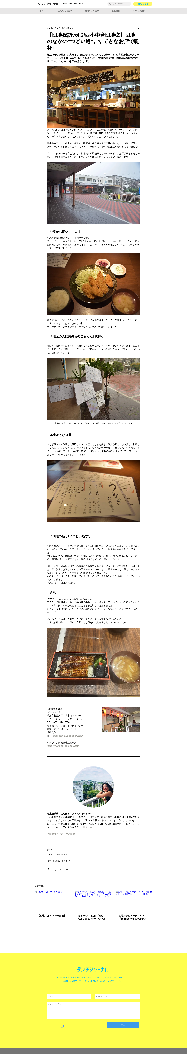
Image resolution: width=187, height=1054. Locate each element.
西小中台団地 (61, 854)
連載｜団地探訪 (54, 861)
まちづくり (66, 861)
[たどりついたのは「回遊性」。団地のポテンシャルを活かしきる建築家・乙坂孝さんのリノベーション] (93, 901)
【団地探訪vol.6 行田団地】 (52, 915)
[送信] (123, 1025)
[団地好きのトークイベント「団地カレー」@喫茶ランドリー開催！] (134, 901)
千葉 (50, 854)
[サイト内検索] (119, 4)
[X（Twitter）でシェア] (54, 869)
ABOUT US (120, 977)
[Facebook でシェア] (48, 869)
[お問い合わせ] (142, 4)
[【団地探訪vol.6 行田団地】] (53, 901)
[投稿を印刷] (67, 869)
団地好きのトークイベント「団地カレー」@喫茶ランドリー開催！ (133, 917)
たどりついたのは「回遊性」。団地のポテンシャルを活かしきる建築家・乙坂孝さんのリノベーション (93, 917)
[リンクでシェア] (60, 869)
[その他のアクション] (138, 28)
